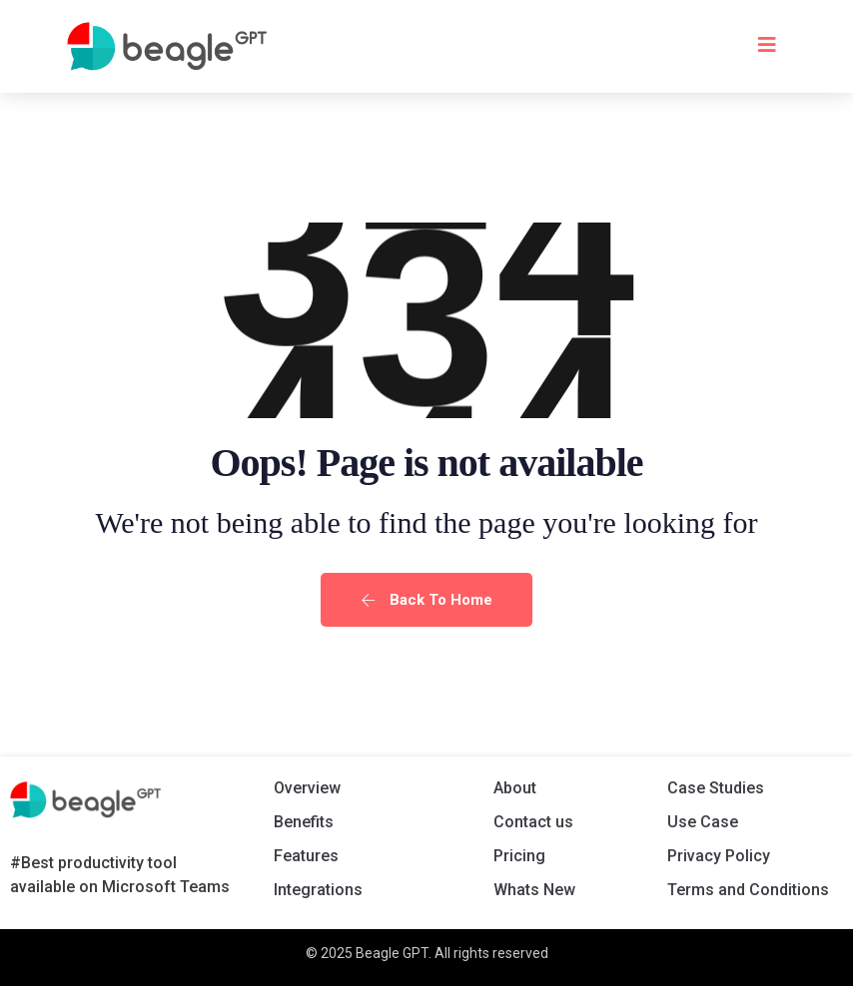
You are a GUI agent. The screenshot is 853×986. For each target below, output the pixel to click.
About (514, 787)
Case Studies (715, 787)
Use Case (702, 821)
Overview (307, 787)
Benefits (304, 821)
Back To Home (426, 600)
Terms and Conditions (748, 889)
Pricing (519, 855)
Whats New (534, 889)
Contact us (533, 821)
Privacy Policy (718, 855)
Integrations (318, 889)
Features (306, 855)
